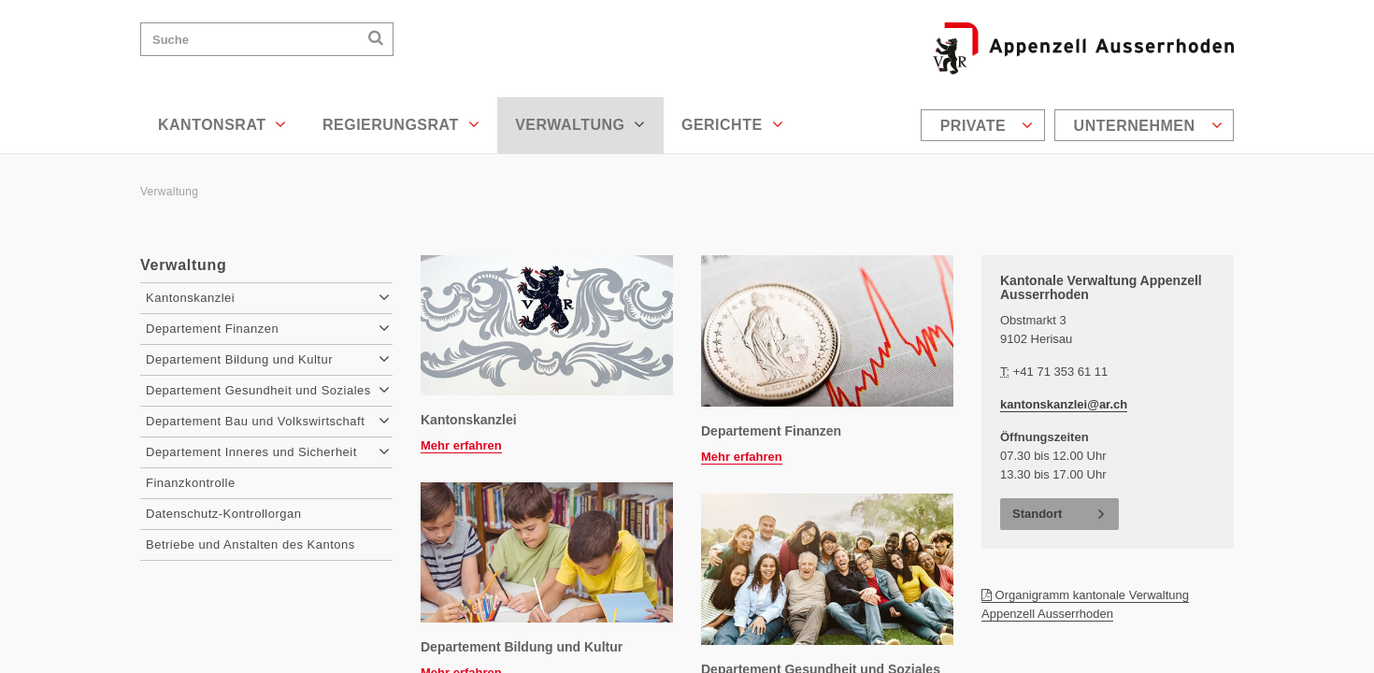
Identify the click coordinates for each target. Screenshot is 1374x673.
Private (987, 125)
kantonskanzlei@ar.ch (1063, 404)
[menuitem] (985, 125)
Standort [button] (1037, 514)
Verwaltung (580, 124)
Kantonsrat (222, 124)
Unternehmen (1148, 125)
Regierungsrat (400, 124)
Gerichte (732, 124)
